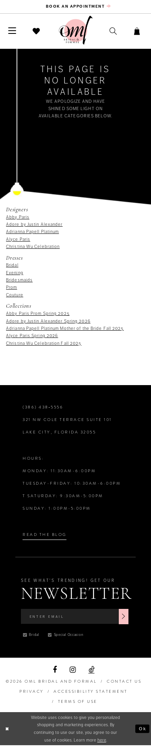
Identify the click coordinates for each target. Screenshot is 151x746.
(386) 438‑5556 (43, 407)
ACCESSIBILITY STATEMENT (91, 692)
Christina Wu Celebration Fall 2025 (43, 343)
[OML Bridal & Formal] (76, 30)
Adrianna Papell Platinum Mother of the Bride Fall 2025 (65, 328)
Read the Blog (44, 535)
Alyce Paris (18, 239)
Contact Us (124, 682)
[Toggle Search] (113, 32)
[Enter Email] (74, 617)
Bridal (12, 266)
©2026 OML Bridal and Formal (51, 682)
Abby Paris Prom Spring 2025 (38, 314)
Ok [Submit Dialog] (143, 729)
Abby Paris (17, 217)
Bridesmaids (19, 280)
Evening (14, 273)
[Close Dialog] (7, 729)
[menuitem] (75, 7)
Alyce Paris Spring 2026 (32, 336)
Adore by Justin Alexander (34, 224)
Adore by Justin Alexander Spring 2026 (48, 321)
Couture (14, 295)
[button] (12, 31)
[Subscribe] (123, 617)
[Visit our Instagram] (72, 670)
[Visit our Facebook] (54, 670)
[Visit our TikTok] (91, 670)
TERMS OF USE (77, 702)
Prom (11, 288)
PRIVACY (31, 692)
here (101, 740)
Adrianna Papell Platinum (32, 232)
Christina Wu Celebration (33, 247)
